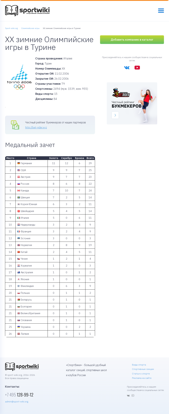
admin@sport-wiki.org (16, 401)
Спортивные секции (143, 369)
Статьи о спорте (141, 373)
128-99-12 (19, 394)
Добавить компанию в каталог (132, 39)
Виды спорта (139, 364)
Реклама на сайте (142, 377)
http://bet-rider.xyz (36, 127)
